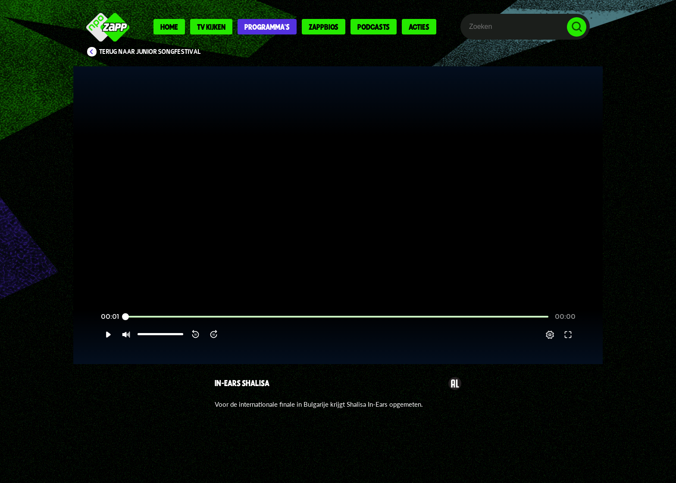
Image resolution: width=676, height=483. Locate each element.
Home (169, 27)
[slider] (337, 327)
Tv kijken (211, 27)
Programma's (267, 27)
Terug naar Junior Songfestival (150, 52)
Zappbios (323, 27)
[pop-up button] (567, 345)
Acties (419, 27)
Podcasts (373, 27)
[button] (91, 345)
